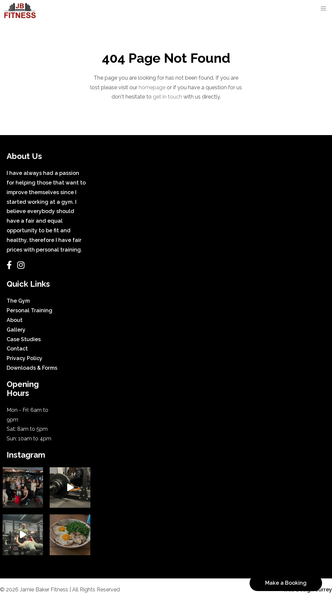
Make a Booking (286, 583)
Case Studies (24, 339)
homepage (152, 87)
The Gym (18, 301)
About (15, 320)
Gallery (16, 330)
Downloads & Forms (32, 368)
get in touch (167, 97)
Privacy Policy (24, 358)
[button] (323, 8)
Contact (17, 348)
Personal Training (29, 310)
